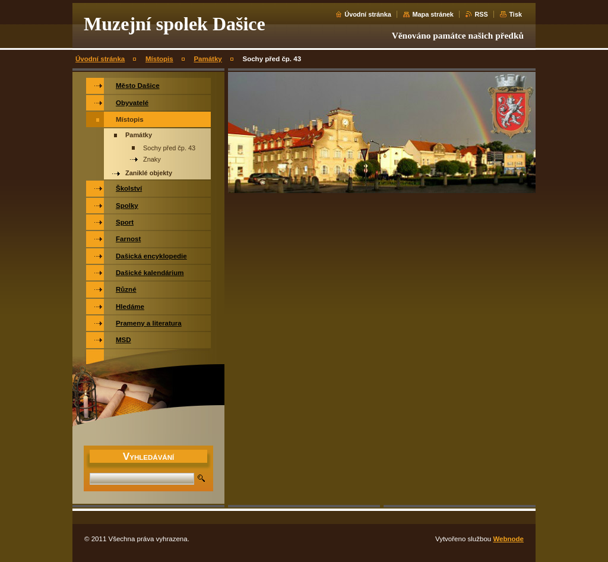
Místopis (159, 58)
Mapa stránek (433, 14)
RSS (480, 14)
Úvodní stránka (367, 14)
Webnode (508, 538)
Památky (207, 58)
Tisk (515, 14)
